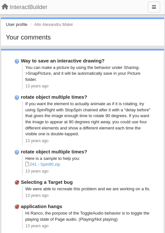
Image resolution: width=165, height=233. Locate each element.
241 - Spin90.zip (45, 164)
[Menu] (154, 7)
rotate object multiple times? (54, 97)
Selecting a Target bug (47, 182)
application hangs (41, 206)
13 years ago (36, 86)
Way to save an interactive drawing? (63, 60)
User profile (16, 24)
